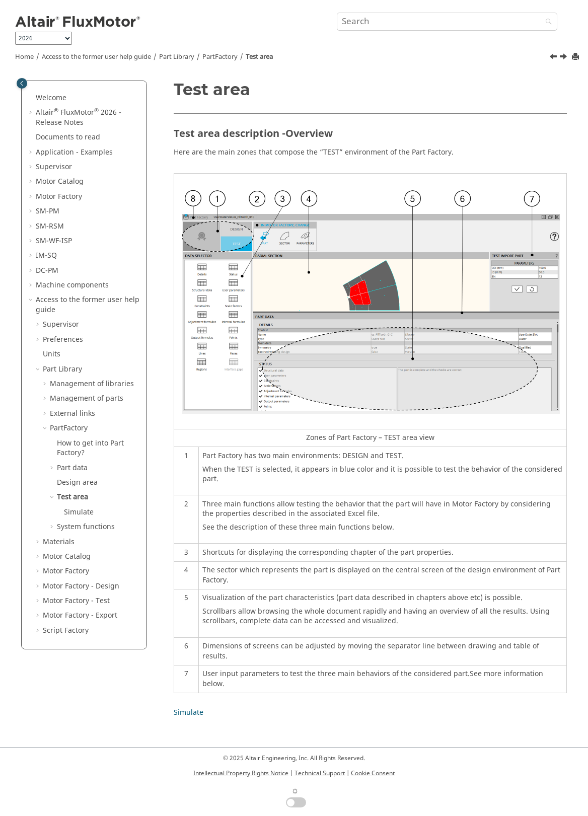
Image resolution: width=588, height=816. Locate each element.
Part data (72, 468)
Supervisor (54, 167)
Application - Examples (74, 152)
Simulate (79, 512)
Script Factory (66, 630)
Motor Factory (59, 196)
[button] (32, 98)
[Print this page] (576, 57)
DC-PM (47, 270)
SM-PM (47, 211)
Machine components (72, 285)
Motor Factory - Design (81, 586)
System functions (86, 527)
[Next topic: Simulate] (564, 58)
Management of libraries (92, 384)
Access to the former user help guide (96, 56)
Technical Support (320, 773)
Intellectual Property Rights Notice (240, 773)
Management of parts (86, 398)
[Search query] (447, 22)
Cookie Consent (373, 773)
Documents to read (68, 137)
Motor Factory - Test (76, 601)
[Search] (546, 22)
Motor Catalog (60, 181)
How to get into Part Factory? (90, 448)
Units (51, 354)
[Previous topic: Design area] (554, 58)
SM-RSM (50, 226)
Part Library (176, 56)
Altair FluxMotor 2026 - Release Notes (78, 117)
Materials (59, 542)
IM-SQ (46, 255)
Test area (259, 56)
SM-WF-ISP (54, 241)
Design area (77, 482)
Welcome (51, 98)
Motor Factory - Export (80, 615)
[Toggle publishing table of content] (22, 83)
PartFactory (220, 56)
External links (72, 413)
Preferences (63, 339)
